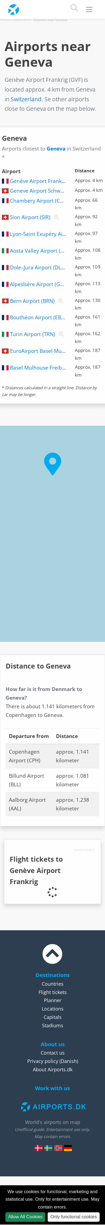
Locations (53, 1008)
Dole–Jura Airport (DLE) (38, 267)
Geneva (56, 148)
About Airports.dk (52, 1069)
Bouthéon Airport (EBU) (38, 317)
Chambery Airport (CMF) (39, 200)
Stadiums (52, 1025)
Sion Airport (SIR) (30, 217)
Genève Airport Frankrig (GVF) (46, 180)
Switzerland (21, 20)
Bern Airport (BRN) (32, 300)
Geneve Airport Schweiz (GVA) (46, 190)
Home (4, 20)
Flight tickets (52, 992)
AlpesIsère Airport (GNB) (39, 284)
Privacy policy (42, 1061)
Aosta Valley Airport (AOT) (41, 250)
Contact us (53, 1052)
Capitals (53, 1017)
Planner (52, 1000)
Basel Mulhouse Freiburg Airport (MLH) (57, 367)
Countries (53, 984)
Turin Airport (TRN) (32, 334)
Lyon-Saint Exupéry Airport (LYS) (49, 233)
